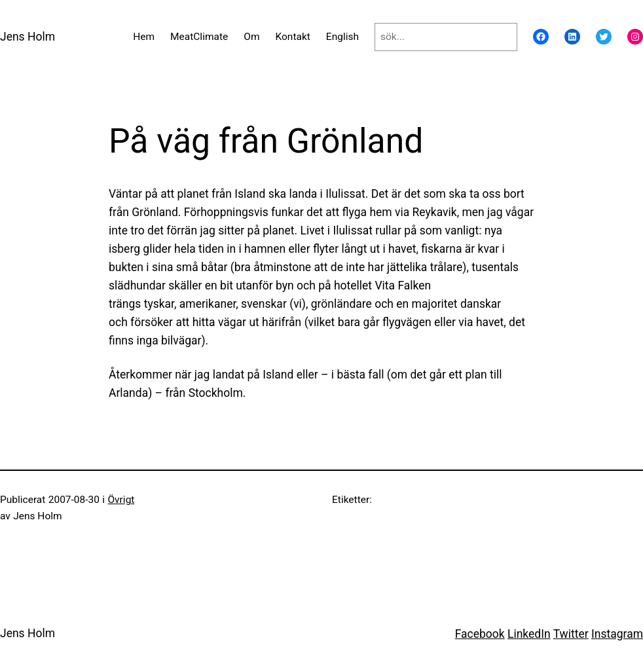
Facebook (480, 633)
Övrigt (120, 500)
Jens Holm (27, 36)
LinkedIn (529, 633)
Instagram (617, 633)
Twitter (571, 633)
